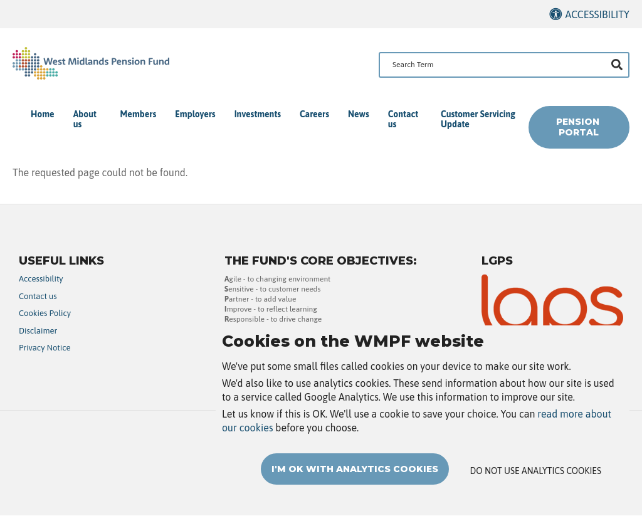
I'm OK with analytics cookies (354, 483)
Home (43, 114)
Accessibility (597, 14)
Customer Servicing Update (478, 119)
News (358, 114)
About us (85, 119)
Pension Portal (579, 127)
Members (138, 114)
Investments (257, 114)
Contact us (403, 119)
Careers (314, 114)
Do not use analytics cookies (535, 485)
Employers (195, 114)
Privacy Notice (45, 347)
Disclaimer (38, 330)
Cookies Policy (45, 313)
